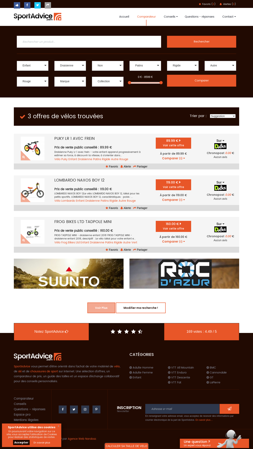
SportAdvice (22, 366)
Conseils (170, 16)
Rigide (106, 159)
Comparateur (146, 16)
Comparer (202, 80)
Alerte (125, 166)
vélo (117, 366)
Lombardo (68, 201)
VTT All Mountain (181, 368)
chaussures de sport (44, 371)
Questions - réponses (199, 16)
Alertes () (228, 4)
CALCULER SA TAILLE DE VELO (126, 446)
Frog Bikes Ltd (70, 242)
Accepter (21, 442)
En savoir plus (42, 442)
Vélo (57, 159)
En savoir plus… (204, 420)
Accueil (124, 16)
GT (210, 378)
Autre (115, 159)
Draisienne (85, 159)
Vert (134, 242)
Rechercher (202, 41)
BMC (211, 368)
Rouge (123, 159)
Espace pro (22, 414)
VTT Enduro (177, 373)
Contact (228, 16)
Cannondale (217, 373)
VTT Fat (174, 383)
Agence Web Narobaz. (82, 439)
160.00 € (173, 226)
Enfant (72, 159)
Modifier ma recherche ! (141, 308)
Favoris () (207, 4)
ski (20, 371)
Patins (97, 159)
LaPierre (213, 383)
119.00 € (173, 184)
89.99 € (173, 142)
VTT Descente (179, 378)
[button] (32, 66)
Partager (140, 166)
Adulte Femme (141, 373)
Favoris (112, 166)
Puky (64, 159)
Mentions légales (26, 420)
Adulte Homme (141, 368)
